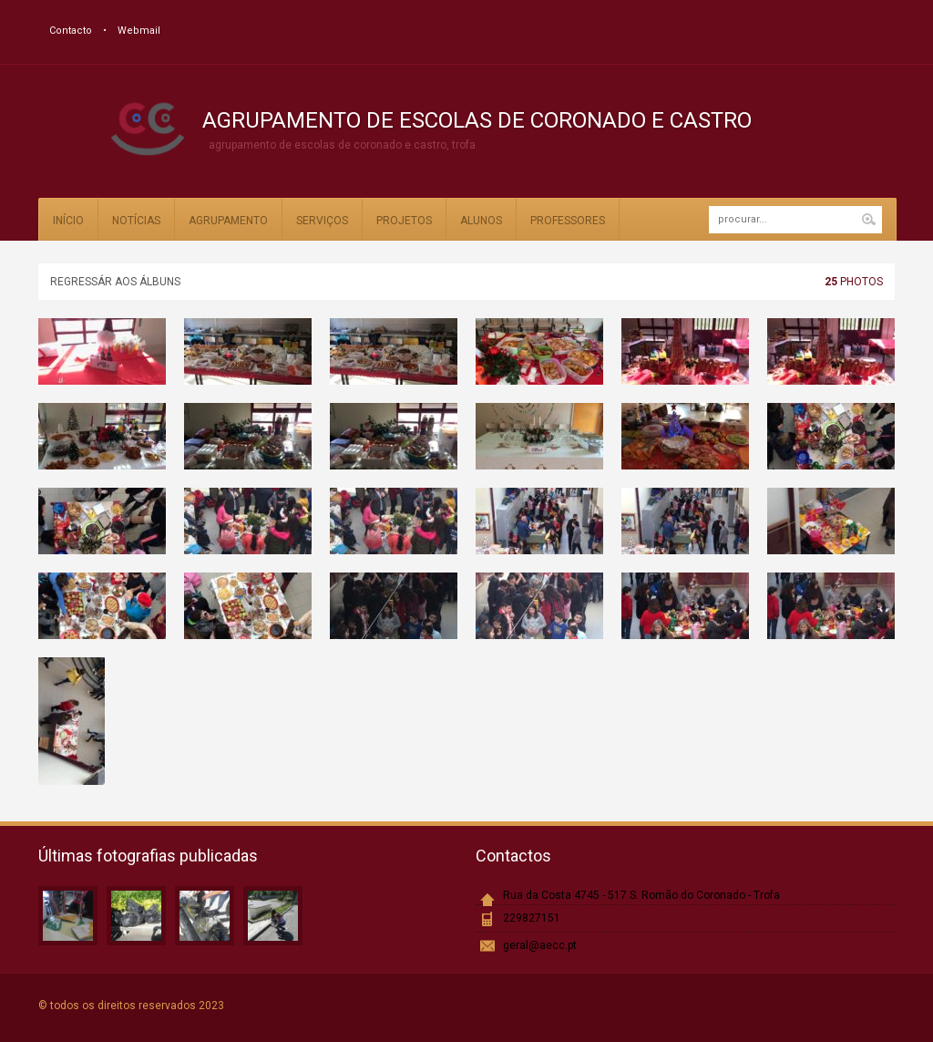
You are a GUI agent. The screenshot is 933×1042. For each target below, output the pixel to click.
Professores (567, 220)
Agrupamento (228, 220)
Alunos (481, 220)
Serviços (322, 220)
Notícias (136, 220)
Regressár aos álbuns (115, 281)
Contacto (70, 30)
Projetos (404, 220)
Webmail (139, 30)
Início (68, 220)
